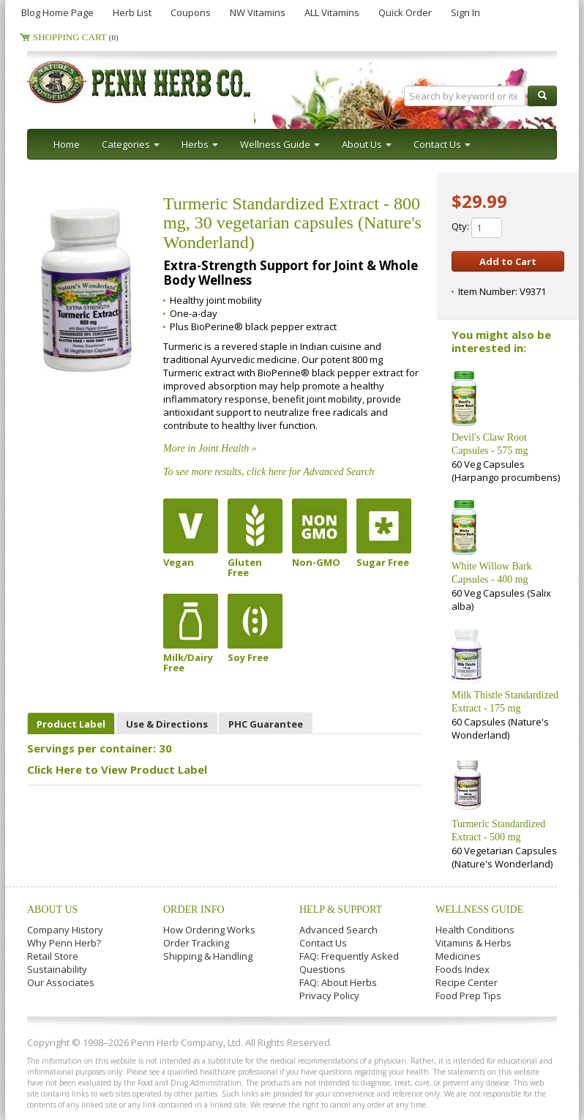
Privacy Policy (329, 995)
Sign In (465, 12)
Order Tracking (196, 942)
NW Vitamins (257, 12)
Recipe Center (466, 982)
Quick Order (405, 12)
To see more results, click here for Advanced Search (268, 471)
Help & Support (340, 909)
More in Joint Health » (210, 448)
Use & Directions (167, 724)
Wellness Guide (479, 909)
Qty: (477, 227)
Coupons (191, 12)
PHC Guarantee (265, 724)
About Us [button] (367, 144)
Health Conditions (474, 929)
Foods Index (462, 969)
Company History (65, 929)
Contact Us (323, 942)
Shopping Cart (76, 36)
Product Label (71, 724)
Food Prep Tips (468, 995)
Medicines (458, 956)
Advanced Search (338, 929)
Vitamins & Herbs (473, 942)
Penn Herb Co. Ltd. (167, 82)
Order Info (194, 909)
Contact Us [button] (442, 144)
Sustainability (57, 969)
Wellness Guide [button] (280, 144)
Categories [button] (131, 144)
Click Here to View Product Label (117, 769)
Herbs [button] (199, 144)
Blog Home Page (57, 12)
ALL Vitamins (331, 12)
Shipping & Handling (207, 956)
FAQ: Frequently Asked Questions (349, 962)
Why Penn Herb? (64, 942)
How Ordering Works (209, 929)
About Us (52, 909)
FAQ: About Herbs (338, 982)
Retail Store (52, 956)
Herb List (132, 12)
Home (66, 144)
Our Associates (60, 982)
